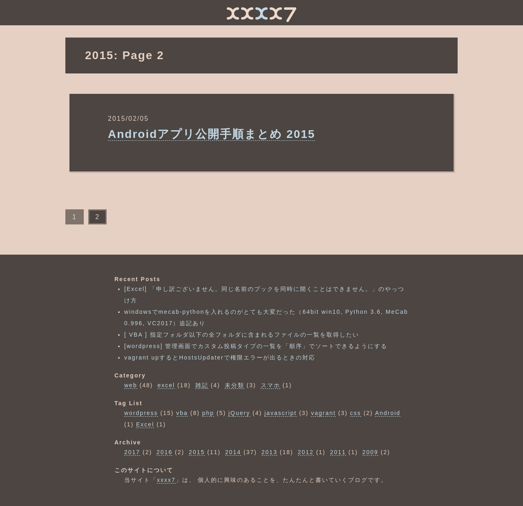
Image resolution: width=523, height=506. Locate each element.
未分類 (234, 385)
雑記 (201, 385)
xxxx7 (166, 480)
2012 (306, 452)
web (130, 385)
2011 (338, 452)
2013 (269, 452)
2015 (197, 452)
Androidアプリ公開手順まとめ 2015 (211, 134)
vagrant (323, 413)
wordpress (141, 413)
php (208, 413)
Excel (145, 424)
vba (182, 413)
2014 (233, 452)
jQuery (239, 413)
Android (387, 413)
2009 (370, 452)
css (355, 413)
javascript (280, 413)
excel (166, 385)
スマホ (270, 385)
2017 (132, 452)
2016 (164, 452)
